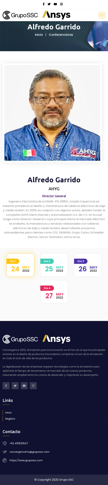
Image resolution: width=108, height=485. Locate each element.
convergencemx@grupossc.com (30, 452)
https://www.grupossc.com (26, 460)
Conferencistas (61, 34)
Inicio (39, 34)
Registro (10, 418)
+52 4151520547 (19, 443)
